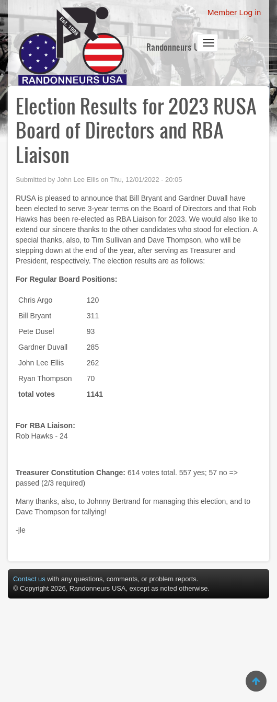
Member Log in (234, 12)
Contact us (29, 579)
